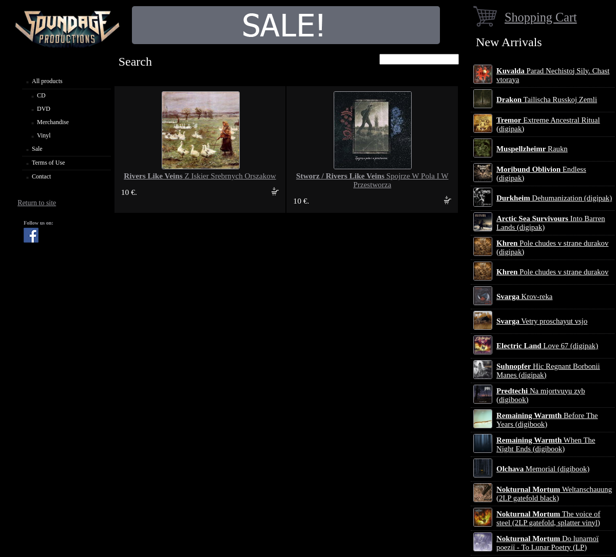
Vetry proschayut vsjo (541, 321)
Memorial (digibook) (542, 469)
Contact (41, 176)
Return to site (36, 203)
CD (41, 95)
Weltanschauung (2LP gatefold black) (554, 493)
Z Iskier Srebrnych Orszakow (200, 176)
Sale (37, 148)
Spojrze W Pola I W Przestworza (372, 180)
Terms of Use (48, 162)
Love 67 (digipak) (547, 346)
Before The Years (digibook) (547, 419)
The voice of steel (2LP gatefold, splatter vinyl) (548, 518)
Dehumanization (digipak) (554, 198)
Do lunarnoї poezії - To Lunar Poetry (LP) (547, 542)
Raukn (532, 149)
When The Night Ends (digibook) (545, 444)
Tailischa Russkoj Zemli (546, 99)
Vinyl (44, 135)
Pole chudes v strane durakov (552, 272)
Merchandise (53, 122)
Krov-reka (524, 296)
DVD (43, 108)
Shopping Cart (541, 17)
